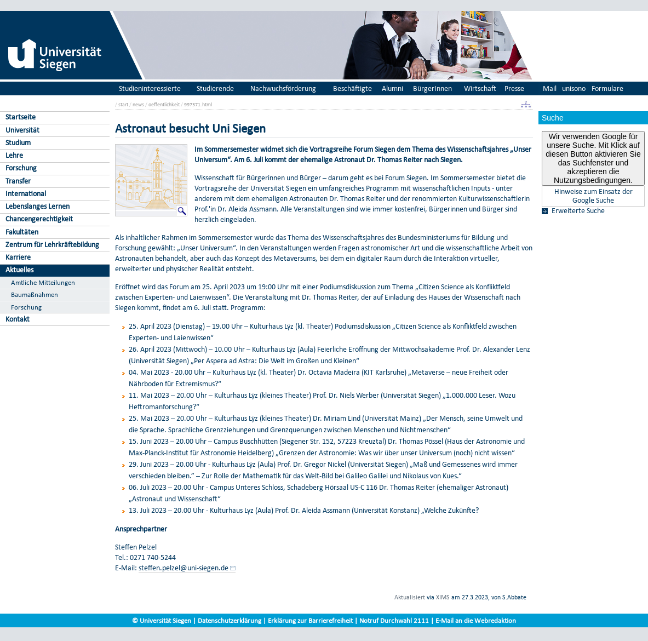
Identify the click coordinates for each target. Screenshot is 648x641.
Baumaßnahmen (34, 294)
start (123, 104)
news (138, 104)
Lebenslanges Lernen (37, 206)
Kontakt (17, 319)
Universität (22, 130)
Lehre (14, 155)
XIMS (443, 597)
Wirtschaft (480, 88)
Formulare (607, 88)
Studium (18, 142)
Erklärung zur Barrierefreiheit (310, 620)
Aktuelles (19, 269)
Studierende (215, 88)
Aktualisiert (409, 597)
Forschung (21, 168)
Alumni (392, 88)
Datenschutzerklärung (229, 620)
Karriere (18, 257)
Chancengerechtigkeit (39, 219)
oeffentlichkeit (164, 104)
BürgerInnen (432, 88)
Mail (550, 88)
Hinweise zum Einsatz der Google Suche (593, 196)
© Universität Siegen (161, 620)
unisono (574, 88)
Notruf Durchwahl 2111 (394, 620)
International (25, 193)
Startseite (20, 117)
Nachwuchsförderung (283, 88)
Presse (514, 88)
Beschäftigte (352, 88)
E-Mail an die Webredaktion (475, 620)
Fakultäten (21, 232)
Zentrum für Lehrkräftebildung (52, 244)
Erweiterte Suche (578, 211)
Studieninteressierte (150, 88)
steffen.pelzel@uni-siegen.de (183, 568)
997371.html (198, 104)
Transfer (18, 181)
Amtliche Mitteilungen (43, 282)
